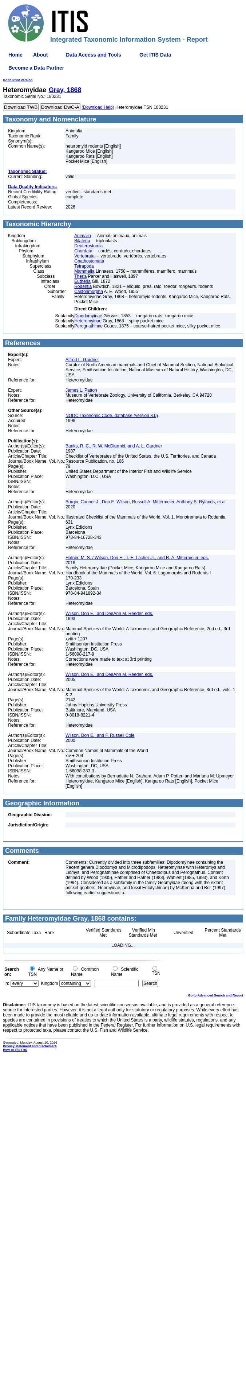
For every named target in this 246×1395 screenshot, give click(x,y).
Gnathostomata (89, 261)
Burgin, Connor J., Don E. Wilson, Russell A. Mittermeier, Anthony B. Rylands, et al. (146, 501)
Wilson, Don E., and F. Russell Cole (100, 735)
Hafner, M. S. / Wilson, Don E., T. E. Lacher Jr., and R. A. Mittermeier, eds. (137, 557)
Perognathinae (88, 326)
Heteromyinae (88, 320)
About (40, 55)
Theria (80, 276)
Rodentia (83, 286)
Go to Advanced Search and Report (215, 995)
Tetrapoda (84, 266)
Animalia (82, 235)
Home (15, 55)
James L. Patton (81, 390)
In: (6, 983)
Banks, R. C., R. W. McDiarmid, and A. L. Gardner (114, 446)
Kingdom (49, 983)
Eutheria (82, 281)
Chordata (83, 250)
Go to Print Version (18, 80)
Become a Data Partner (36, 68)
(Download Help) (98, 107)
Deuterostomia (88, 245)
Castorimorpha (88, 291)
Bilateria (82, 240)
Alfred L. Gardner (82, 359)
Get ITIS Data (155, 55)
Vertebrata (84, 256)
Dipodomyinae (88, 315)
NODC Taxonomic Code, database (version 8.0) (112, 415)
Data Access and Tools (93, 55)
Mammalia (84, 271)
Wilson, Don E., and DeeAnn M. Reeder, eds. (109, 613)
